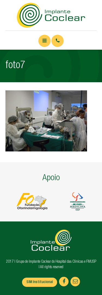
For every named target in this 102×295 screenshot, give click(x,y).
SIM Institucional (39, 282)
